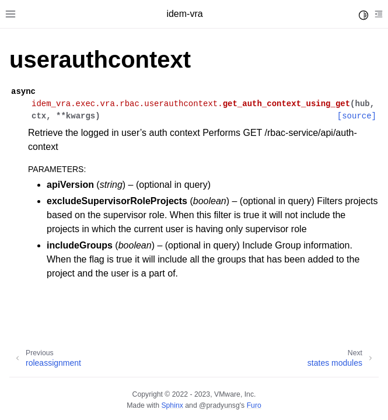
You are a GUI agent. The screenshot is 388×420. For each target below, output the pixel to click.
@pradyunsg (219, 405)
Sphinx (172, 405)
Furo (254, 405)
